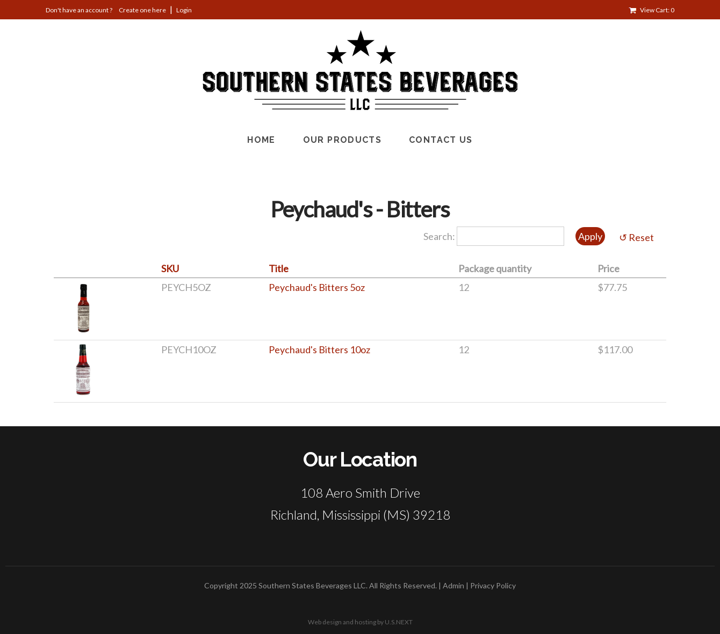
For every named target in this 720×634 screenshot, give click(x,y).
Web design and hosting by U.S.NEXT (360, 622)
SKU (170, 268)
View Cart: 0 (657, 10)
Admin (453, 585)
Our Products (342, 140)
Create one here (142, 10)
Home (261, 140)
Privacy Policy (493, 585)
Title (279, 268)
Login (184, 10)
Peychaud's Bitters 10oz (319, 349)
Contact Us (441, 140)
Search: (440, 236)
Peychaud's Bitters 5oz (317, 287)
